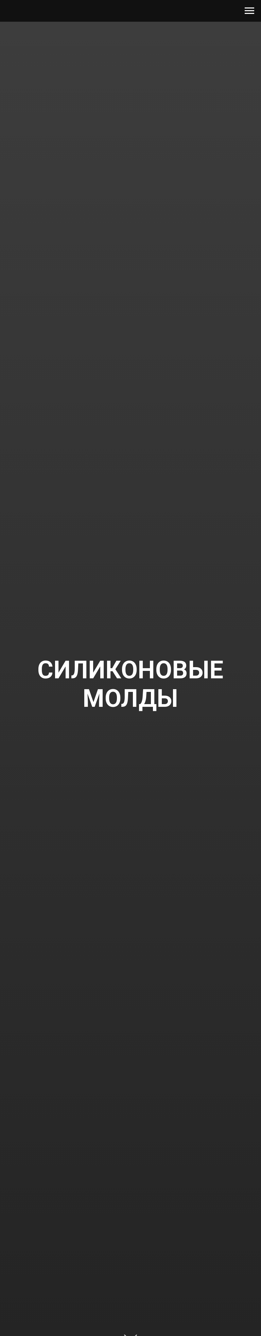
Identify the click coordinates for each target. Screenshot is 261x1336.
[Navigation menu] (249, 10)
